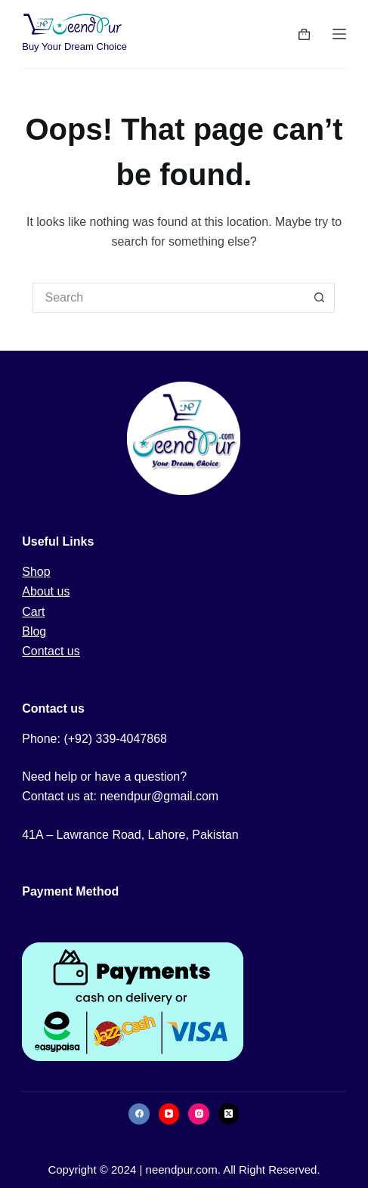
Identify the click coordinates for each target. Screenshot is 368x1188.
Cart (33, 611)
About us (46, 591)
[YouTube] (169, 1114)
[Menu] (339, 34)
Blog (34, 631)
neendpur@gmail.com (159, 796)
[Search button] (320, 298)
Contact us (50, 651)
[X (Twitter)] (229, 1114)
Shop (36, 571)
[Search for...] (168, 298)
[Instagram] (198, 1114)
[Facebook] (139, 1114)
